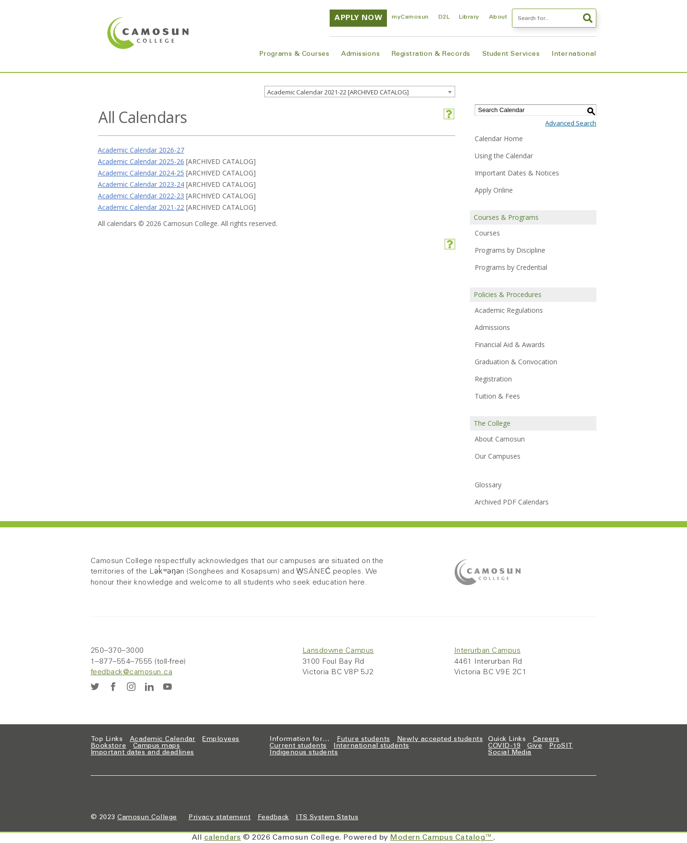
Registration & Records (431, 54)
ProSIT (561, 746)
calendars (222, 838)
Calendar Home (499, 138)
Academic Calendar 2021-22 (141, 207)
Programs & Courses (294, 54)
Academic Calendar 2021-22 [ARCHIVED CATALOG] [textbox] (338, 92)
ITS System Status (327, 817)
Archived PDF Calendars (512, 501)
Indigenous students (304, 753)
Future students (363, 739)
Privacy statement (219, 817)
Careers (546, 739)
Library (469, 17)
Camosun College (147, 817)
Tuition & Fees (497, 396)
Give (534, 746)
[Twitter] (95, 687)
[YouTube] (167, 687)
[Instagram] (131, 687)
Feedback (273, 817)
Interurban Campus (487, 651)
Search (588, 18)
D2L (443, 17)
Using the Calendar (504, 155)
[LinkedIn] (149, 687)
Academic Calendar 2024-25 (141, 172)
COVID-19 (504, 746)
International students (371, 746)
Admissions (360, 54)
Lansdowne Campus (338, 651)
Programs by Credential (511, 267)
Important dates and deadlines (142, 753)
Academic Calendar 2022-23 (141, 195)
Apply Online (494, 190)
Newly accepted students (440, 739)
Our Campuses (497, 456)
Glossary (488, 484)
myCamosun (410, 17)
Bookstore (108, 746)
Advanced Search (570, 123)
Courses (487, 232)
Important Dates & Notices (517, 172)
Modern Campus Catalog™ (441, 838)
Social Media (509, 753)
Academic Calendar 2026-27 (141, 149)
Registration (493, 378)
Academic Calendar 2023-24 (141, 184)
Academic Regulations (509, 310)
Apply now (358, 18)
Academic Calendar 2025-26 (141, 161)
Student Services (511, 54)
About (498, 17)
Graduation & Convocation (516, 361)
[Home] (147, 33)
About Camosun (500, 438)
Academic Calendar (163, 739)
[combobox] (359, 91)
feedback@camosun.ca (131, 672)
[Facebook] (113, 687)
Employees (220, 739)
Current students (298, 746)
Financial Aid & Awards (510, 344)
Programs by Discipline (510, 250)
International (574, 54)
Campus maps (156, 746)
